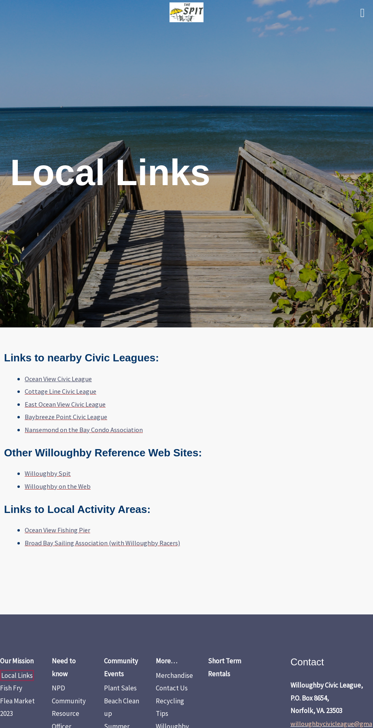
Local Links (17, 675)
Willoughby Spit (48, 473)
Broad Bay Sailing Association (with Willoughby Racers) (104, 542)
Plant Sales (120, 688)
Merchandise (174, 675)
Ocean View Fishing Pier (59, 529)
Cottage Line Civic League (62, 391)
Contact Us (172, 688)
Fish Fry (11, 688)
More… (166, 660)
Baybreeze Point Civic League (67, 416)
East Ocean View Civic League (67, 404)
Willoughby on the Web (58, 486)
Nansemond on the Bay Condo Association (85, 429)
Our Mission (17, 660)
